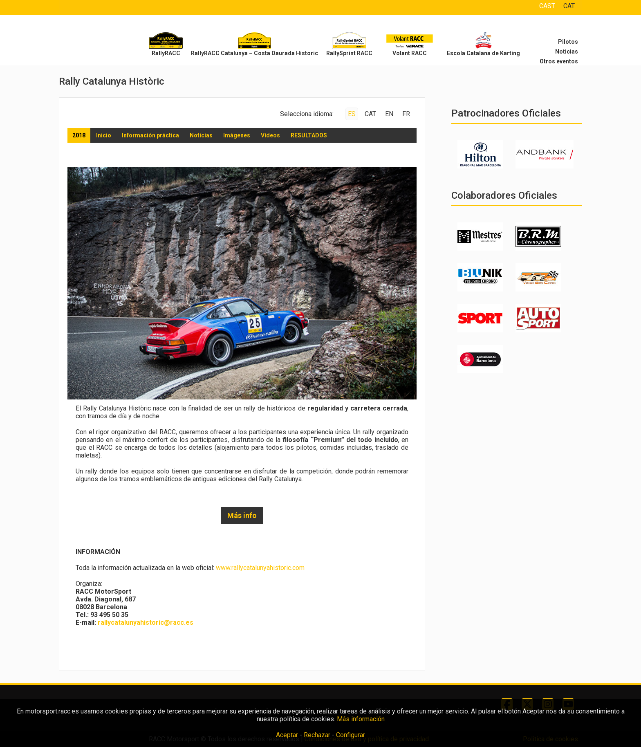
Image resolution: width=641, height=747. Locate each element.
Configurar (350, 735)
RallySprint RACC (349, 53)
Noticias (566, 51)
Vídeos (270, 135)
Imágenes (236, 135)
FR (406, 114)
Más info (242, 515)
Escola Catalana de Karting (483, 53)
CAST (547, 6)
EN (389, 114)
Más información (361, 719)
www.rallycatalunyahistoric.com (260, 568)
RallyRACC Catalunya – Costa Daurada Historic (254, 53)
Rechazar (317, 735)
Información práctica (150, 135)
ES (352, 114)
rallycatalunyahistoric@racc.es (145, 622)
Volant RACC (409, 53)
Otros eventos (559, 61)
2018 (78, 135)
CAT (569, 6)
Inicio (103, 135)
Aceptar (287, 735)
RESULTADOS (309, 135)
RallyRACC (166, 53)
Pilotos (568, 41)
